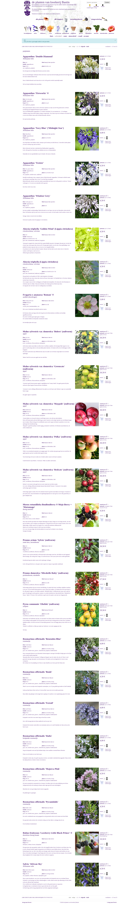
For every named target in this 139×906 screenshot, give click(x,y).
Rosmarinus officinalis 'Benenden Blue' (42, 639)
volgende (83, 46)
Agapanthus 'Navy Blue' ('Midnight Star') (43, 128)
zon (90, 6)
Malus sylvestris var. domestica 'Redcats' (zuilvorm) (48, 469)
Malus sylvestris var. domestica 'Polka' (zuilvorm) (47, 436)
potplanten (73, 32)
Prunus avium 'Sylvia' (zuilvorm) (39, 540)
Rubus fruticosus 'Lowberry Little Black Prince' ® (47, 833)
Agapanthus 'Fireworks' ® (36, 93)
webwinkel (58, 36)
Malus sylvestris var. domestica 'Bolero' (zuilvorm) (47, 331)
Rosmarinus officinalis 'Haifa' (37, 736)
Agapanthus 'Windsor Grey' (36, 196)
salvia (35, 32)
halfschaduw (96, 6)
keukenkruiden (103, 32)
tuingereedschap (96, 19)
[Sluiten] (115, 40)
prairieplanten (65, 32)
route (65, 36)
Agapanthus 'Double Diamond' (38, 56)
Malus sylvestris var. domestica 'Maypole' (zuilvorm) (48, 404)
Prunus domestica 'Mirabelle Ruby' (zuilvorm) (45, 573)
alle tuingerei (58, 19)
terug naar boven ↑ (27, 902)
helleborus (43, 32)
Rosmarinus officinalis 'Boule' (37, 672)
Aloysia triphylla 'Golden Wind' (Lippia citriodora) (48, 229)
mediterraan (58, 32)
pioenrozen (111, 32)
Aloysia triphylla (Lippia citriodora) (40, 262)
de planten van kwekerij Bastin (51, 2)
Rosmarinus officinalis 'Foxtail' (38, 703)
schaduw (102, 6)
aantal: (101, 64)
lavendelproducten (76, 19)
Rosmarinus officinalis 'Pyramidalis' (40, 802)
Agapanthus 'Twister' (33, 163)
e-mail (80, 36)
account (86, 36)
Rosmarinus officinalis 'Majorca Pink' (41, 769)
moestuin (96, 32)
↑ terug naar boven (112, 902)
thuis (51, 36)
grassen (81, 32)
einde (87, 46)
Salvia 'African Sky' (32, 864)
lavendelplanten (28, 32)
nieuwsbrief (72, 36)
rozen (50, 32)
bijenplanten (88, 32)
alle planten (39, 19)
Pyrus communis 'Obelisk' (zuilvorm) (41, 604)
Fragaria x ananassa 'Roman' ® (38, 295)
